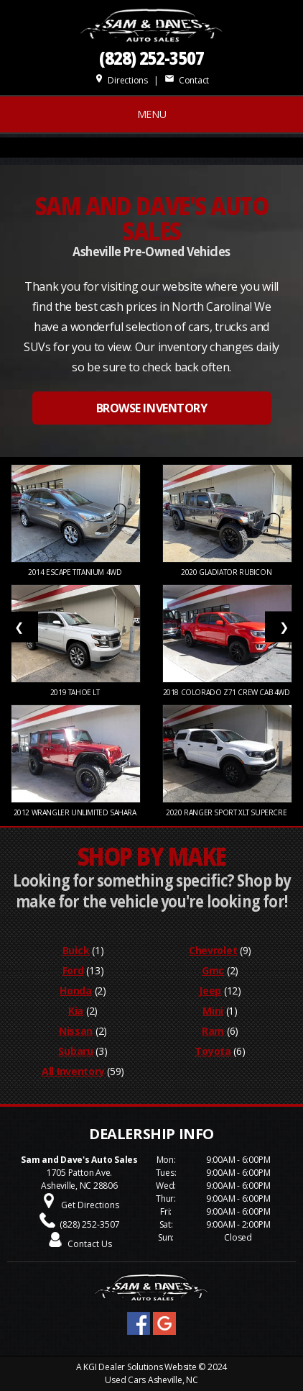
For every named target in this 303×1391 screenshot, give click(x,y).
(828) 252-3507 (151, 58)
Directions (121, 80)
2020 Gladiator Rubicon (227, 572)
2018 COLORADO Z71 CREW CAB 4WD (227, 692)
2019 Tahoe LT (75, 692)
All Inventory (73, 1071)
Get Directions (90, 1205)
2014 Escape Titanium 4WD (75, 572)
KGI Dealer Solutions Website (139, 1367)
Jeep (210, 990)
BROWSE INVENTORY (151, 408)
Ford (73, 970)
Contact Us (89, 1244)
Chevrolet (213, 950)
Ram (213, 1031)
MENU (152, 114)
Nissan (76, 1031)
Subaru (75, 1051)
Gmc (213, 970)
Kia (75, 1011)
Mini (212, 1011)
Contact (186, 80)
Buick (76, 950)
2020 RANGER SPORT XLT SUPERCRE (227, 812)
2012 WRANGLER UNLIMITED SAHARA (76, 812)
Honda (76, 990)
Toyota (212, 1051)
